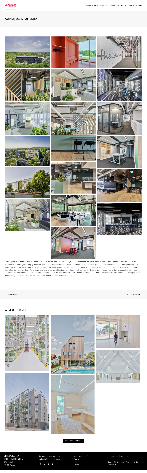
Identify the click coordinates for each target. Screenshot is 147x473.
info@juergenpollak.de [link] (51, 463)
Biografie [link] (113, 7)
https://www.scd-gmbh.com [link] (35, 279)
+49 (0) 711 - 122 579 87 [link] (51, 460)
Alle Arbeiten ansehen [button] (73, 444)
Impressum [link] (112, 460)
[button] (40, 467)
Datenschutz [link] (123, 460)
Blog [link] (75, 465)
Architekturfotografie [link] (95, 7)
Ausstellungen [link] (127, 7)
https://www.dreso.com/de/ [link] (62, 279)
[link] (27, 71)
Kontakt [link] (139, 7)
